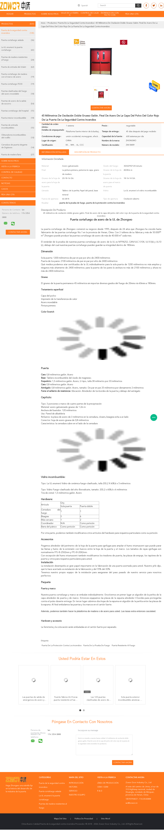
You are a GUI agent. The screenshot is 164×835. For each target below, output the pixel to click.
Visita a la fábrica (10, 167)
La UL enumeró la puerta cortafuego (17, 48)
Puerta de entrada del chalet (17, 67)
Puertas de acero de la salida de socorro (17, 102)
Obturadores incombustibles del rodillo (17, 136)
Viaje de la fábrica (70, 14)
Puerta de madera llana (17, 154)
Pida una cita (132, 14)
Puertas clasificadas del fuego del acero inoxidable (17, 92)
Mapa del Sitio (60, 819)
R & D (99, 791)
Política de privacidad (84, 819)
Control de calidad (90, 14)
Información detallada (54, 152)
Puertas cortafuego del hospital (17, 111)
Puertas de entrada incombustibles (17, 126)
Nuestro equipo (77, 795)
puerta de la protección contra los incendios (61, 646)
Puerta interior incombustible (17, 118)
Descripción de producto (87, 152)
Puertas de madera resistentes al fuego (17, 58)
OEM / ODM (102, 787)
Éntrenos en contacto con (110, 14)
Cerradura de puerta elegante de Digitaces (17, 146)
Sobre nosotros (49, 14)
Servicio (73, 791)
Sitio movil (105, 819)
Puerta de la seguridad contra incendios (17, 31)
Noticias (5, 183)
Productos (30, 14)
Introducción (76, 783)
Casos (4, 189)
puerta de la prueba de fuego (96, 646)
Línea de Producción (107, 783)
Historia (73, 787)
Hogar (10, 14)
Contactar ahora (101, 108)
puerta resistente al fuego (123, 646)
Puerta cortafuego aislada (17, 40)
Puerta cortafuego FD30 (17, 84)
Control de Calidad (11, 172)
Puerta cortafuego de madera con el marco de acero (17, 75)
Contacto (6, 178)
